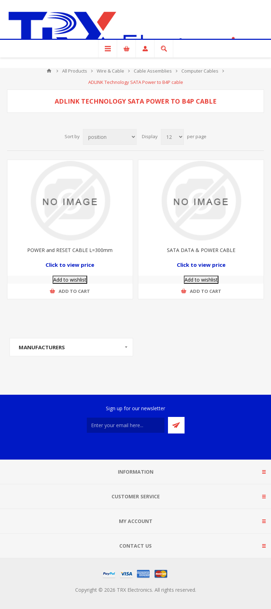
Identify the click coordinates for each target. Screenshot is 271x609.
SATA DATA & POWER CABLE (201, 250)
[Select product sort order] (110, 137)
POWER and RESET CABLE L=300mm (70, 250)
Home (49, 70)
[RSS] (135, 447)
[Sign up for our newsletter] (125, 425)
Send (176, 425)
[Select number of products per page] (172, 137)
